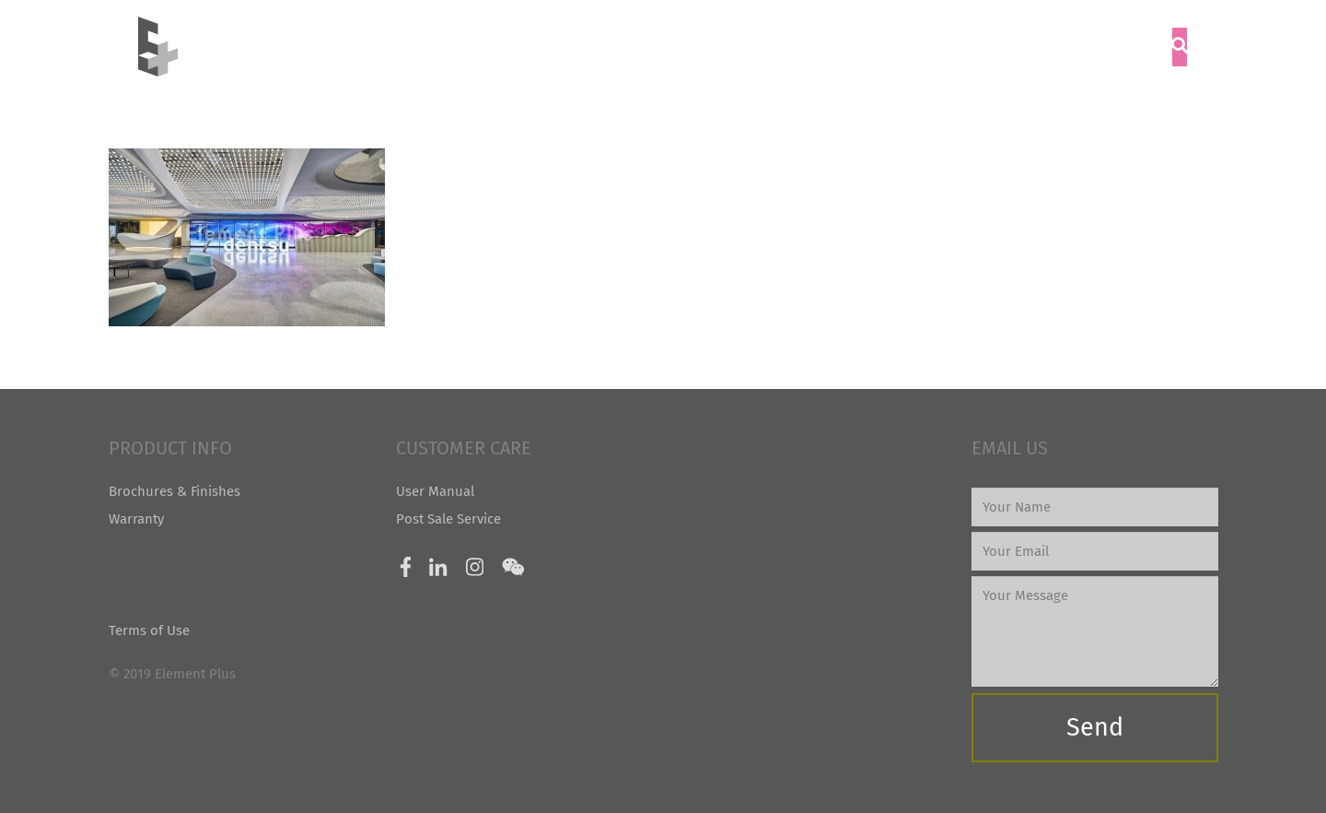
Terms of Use (149, 630)
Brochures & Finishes (174, 491)
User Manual (435, 491)
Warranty (136, 519)
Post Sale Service (448, 519)
